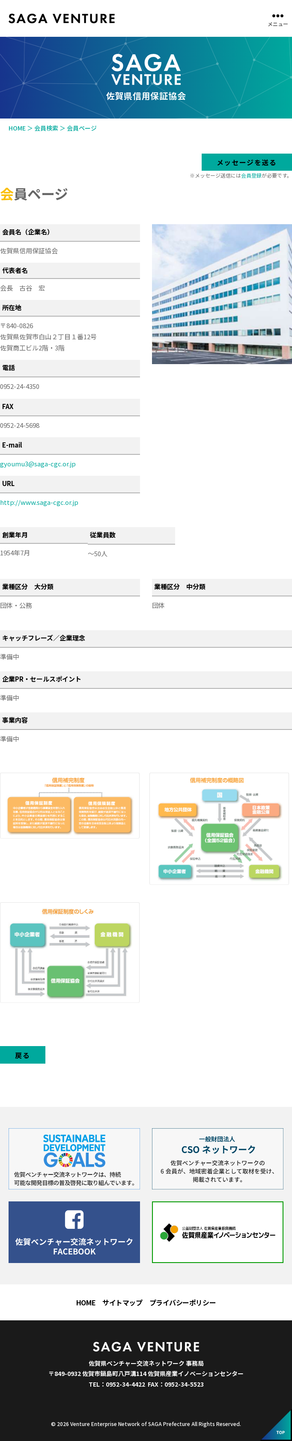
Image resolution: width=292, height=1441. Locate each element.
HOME (85, 1302)
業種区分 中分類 (180, 586)
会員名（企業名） (28, 231)
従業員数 (103, 534)
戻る (22, 1055)
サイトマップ (122, 1302)
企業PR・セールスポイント (41, 678)
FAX (7, 406)
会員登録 (251, 175)
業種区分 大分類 (28, 586)
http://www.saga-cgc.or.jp (39, 502)
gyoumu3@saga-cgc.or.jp (38, 463)
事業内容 (15, 719)
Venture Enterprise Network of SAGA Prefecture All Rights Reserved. (155, 1423)
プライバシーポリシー (182, 1302)
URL (8, 483)
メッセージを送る (247, 162)
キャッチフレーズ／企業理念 (43, 637)
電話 (8, 367)
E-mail (12, 444)
